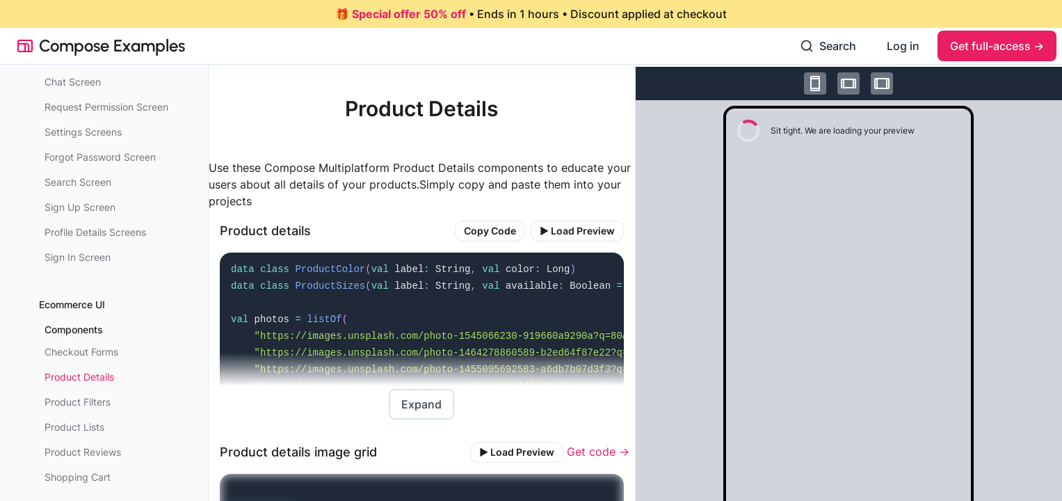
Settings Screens (83, 132)
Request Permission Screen (106, 107)
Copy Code (490, 231)
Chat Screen (73, 82)
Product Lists (74, 427)
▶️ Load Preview (577, 231)
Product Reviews (83, 452)
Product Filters (78, 402)
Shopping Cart (78, 477)
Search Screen (78, 182)
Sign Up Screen (80, 207)
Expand (421, 404)
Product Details (79, 377)
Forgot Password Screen (100, 157)
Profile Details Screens (95, 232)
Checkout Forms (81, 352)
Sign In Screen (78, 257)
